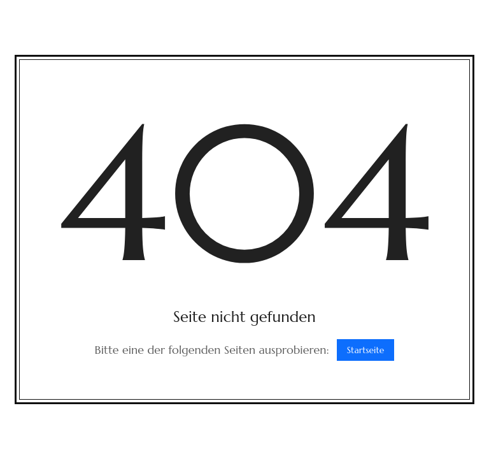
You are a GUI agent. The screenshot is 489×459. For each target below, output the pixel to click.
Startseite (366, 350)
